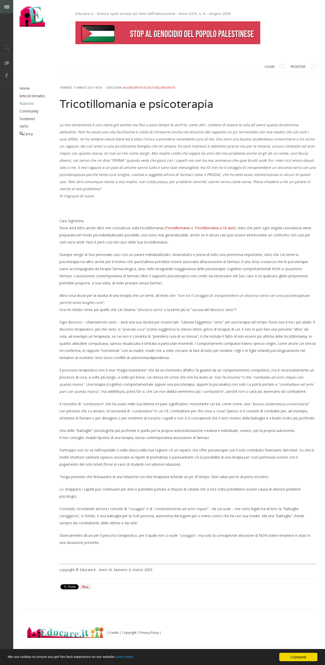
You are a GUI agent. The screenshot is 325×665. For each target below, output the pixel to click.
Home (25, 88)
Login (275, 66)
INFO (24, 126)
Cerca (26, 134)
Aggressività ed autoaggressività (149, 87)
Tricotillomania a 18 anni (214, 227)
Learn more (140, 657)
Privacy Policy (149, 632)
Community (29, 111)
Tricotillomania (178, 227)
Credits (113, 632)
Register (303, 66)
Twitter (6, 62)
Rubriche (27, 103)
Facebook (6, 75)
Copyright (129, 632)
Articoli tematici (32, 95)
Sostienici (27, 118)
